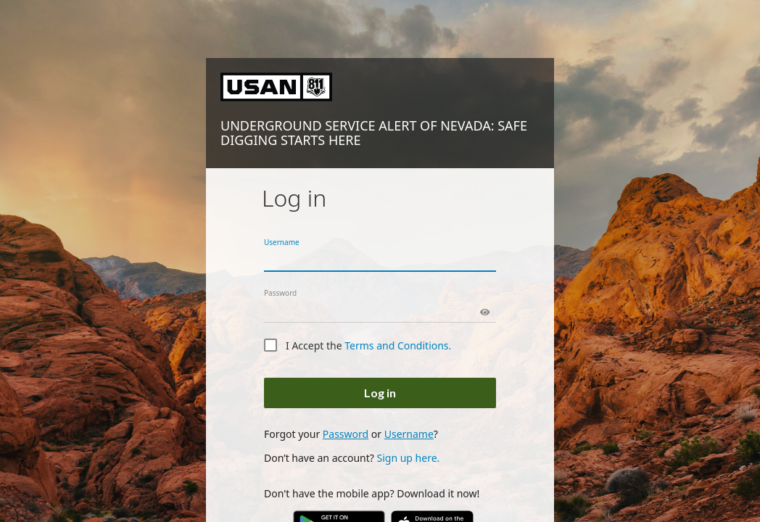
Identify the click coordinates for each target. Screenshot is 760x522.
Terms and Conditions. (397, 345)
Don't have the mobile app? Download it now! (371, 493)
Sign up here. (407, 458)
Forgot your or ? (351, 434)
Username (282, 242)
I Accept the (368, 345)
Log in (380, 392)
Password (280, 293)
